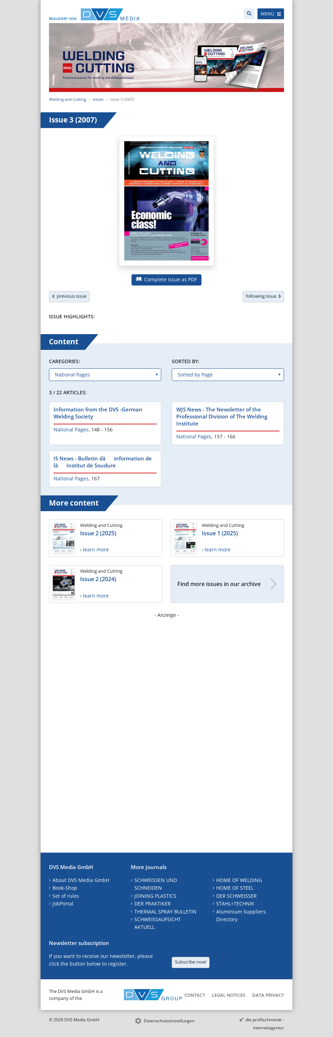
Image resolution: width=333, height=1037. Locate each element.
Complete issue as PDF (166, 279)
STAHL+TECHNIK (235, 903)
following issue (263, 296)
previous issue (69, 296)
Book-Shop (64, 887)
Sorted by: (185, 361)
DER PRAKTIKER (152, 903)
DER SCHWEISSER (236, 896)
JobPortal (62, 903)
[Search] (249, 13)
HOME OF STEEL (235, 887)
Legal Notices (228, 995)
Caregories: (64, 361)
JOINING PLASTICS (155, 896)
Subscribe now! (190, 962)
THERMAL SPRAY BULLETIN (165, 911)
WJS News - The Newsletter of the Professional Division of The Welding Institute (221, 416)
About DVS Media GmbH (80, 880)
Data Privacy (268, 995)
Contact (194, 995)
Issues (98, 99)
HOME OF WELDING (239, 880)
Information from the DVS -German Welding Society (98, 413)
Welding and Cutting (67, 99)
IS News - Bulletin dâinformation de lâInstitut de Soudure (103, 462)
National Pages (71, 429)
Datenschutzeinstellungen (169, 1021)
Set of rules (65, 896)
